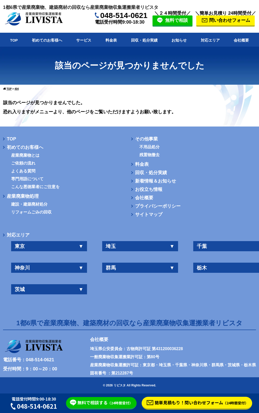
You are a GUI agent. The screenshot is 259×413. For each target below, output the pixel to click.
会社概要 (241, 40)
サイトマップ (148, 214)
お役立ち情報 (148, 189)
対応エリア (210, 40)
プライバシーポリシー (158, 206)
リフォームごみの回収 (31, 212)
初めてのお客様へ (47, 40)
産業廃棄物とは (25, 155)
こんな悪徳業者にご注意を (35, 187)
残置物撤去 (149, 155)
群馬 (140, 268)
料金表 (111, 40)
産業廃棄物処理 (23, 196)
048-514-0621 (123, 15)
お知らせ (179, 40)
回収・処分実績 (144, 40)
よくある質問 (23, 171)
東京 (49, 246)
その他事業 (146, 139)
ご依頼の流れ (23, 163)
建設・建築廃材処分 (29, 204)
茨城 (49, 289)
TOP (14, 40)
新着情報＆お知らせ (155, 181)
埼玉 (140, 246)
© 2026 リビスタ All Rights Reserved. (129, 385)
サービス (83, 40)
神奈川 (49, 268)
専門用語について (27, 179)
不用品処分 (149, 147)
